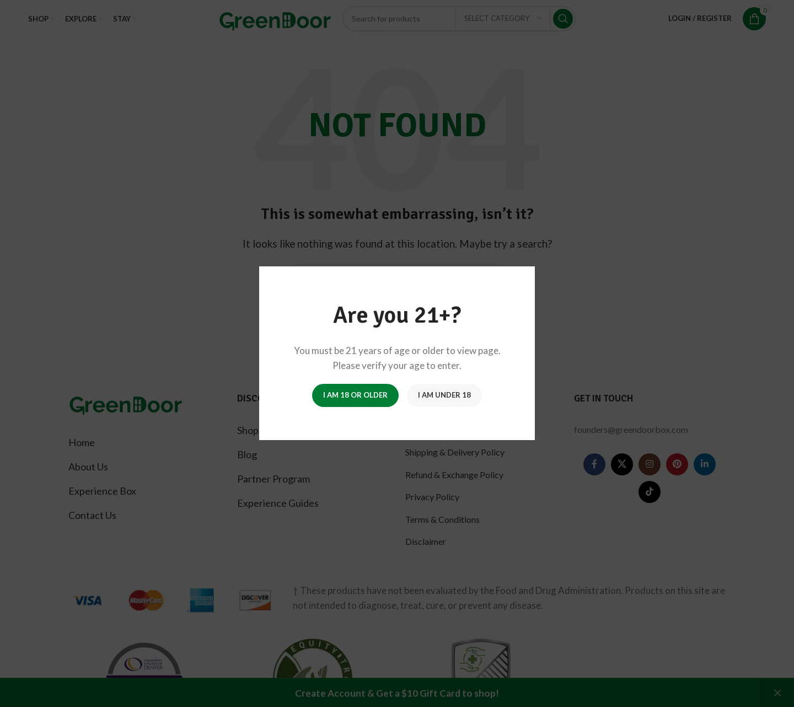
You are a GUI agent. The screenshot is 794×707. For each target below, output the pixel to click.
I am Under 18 (444, 395)
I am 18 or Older (355, 395)
